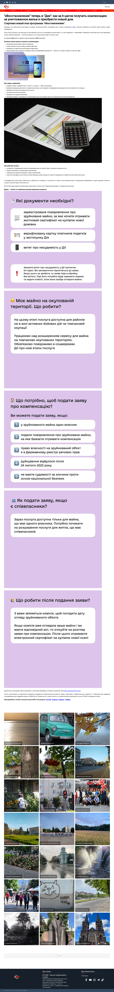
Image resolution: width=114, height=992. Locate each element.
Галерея (78, 10)
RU (108, 2)
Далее (59, 955)
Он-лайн (94, 10)
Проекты (44, 10)
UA (104, 2)
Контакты (85, 976)
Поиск (107, 6)
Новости (28, 10)
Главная (13, 10)
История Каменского (62, 10)
